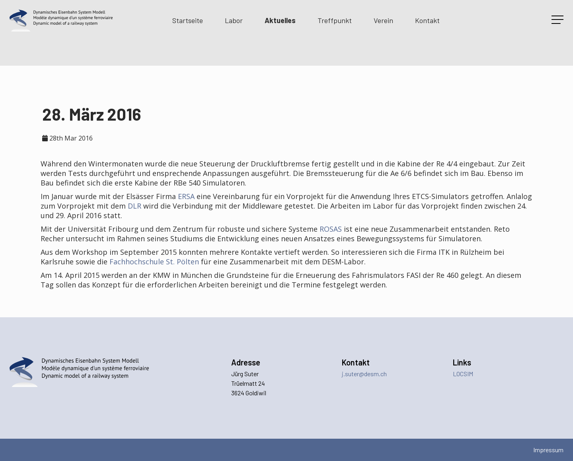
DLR (134, 206)
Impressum (548, 449)
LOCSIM (463, 373)
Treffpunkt (335, 20)
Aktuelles (280, 20)
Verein (383, 20)
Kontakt (427, 20)
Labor (234, 20)
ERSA (186, 196)
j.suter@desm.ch (364, 373)
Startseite (187, 20)
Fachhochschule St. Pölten (154, 261)
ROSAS (331, 229)
